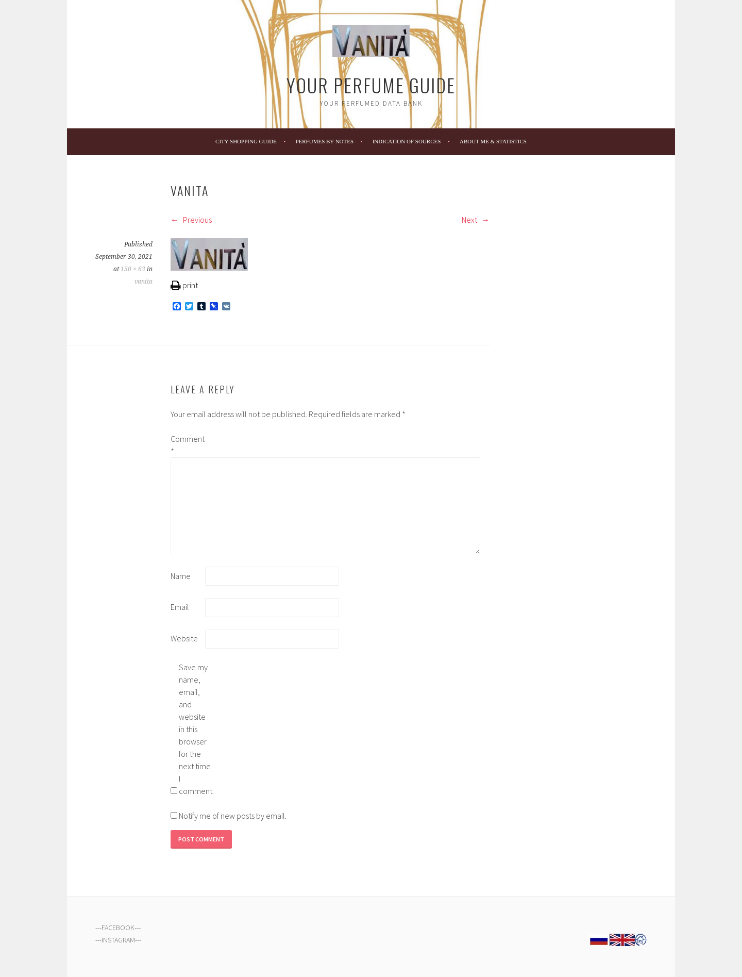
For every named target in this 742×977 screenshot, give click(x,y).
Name (181, 576)
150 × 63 (133, 269)
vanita (143, 281)
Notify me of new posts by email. (232, 815)
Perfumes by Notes (324, 141)
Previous (191, 219)
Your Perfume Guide (371, 84)
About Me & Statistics (493, 141)
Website (184, 638)
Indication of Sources (407, 141)
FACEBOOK (118, 927)
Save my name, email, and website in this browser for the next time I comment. (195, 729)
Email (180, 607)
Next (476, 219)
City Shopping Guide (246, 141)
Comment (187, 445)
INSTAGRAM (118, 940)
